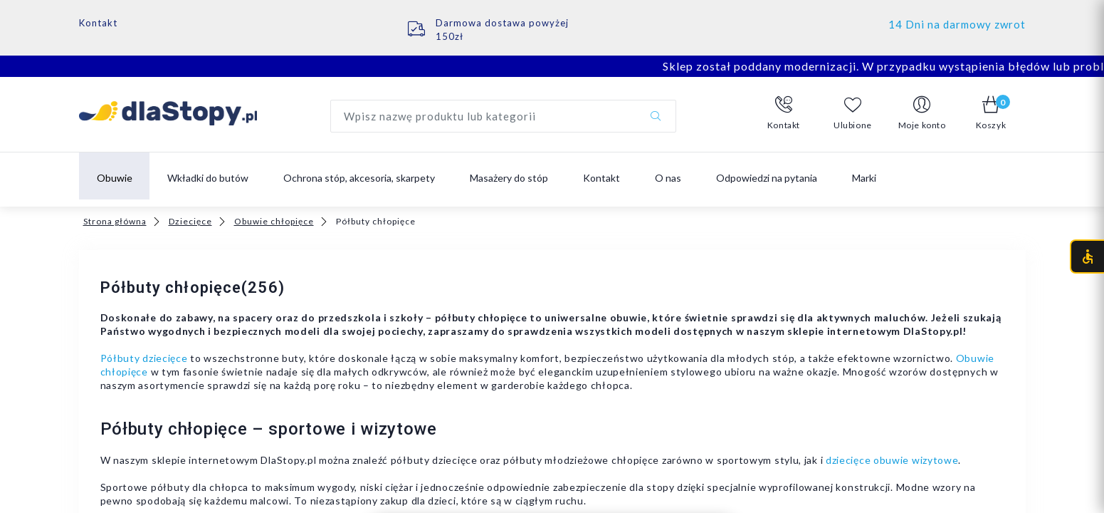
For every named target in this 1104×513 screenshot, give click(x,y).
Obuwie (114, 178)
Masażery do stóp (509, 178)
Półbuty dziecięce (144, 358)
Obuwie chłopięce (274, 221)
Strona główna (115, 221)
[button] (784, 113)
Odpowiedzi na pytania (766, 178)
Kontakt (98, 22)
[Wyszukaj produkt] (503, 116)
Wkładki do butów (207, 178)
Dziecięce (190, 221)
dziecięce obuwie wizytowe (892, 460)
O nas (668, 178)
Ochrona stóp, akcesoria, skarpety (359, 178)
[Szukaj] (655, 116)
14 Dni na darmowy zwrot (957, 24)
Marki (864, 178)
